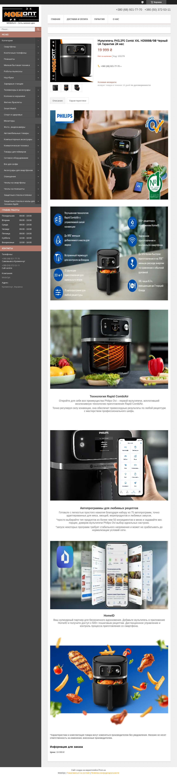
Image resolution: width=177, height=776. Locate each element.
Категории (7, 40)
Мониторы (9, 120)
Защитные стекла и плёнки (18, 195)
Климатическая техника (16, 145)
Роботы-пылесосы (13, 71)
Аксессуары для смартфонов (18, 170)
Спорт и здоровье (13, 114)
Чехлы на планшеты (14, 188)
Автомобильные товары (16, 133)
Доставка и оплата (77, 19)
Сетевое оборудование (16, 157)
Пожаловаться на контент (78, 773)
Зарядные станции (13, 83)
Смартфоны (10, 46)
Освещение (10, 176)
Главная (55, 19)
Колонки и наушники (14, 96)
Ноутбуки (9, 77)
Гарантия (99, 19)
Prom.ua (102, 770)
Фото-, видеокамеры (14, 127)
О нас (116, 19)
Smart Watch (10, 108)
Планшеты (9, 59)
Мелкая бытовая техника (17, 65)
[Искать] (38, 29)
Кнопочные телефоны (15, 52)
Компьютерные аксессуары (18, 139)
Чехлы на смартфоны (15, 182)
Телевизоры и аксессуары (17, 89)
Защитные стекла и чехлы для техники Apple (19, 202)
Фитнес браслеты (13, 102)
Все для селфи (11, 164)
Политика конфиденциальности (105, 773)
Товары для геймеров (15, 151)
